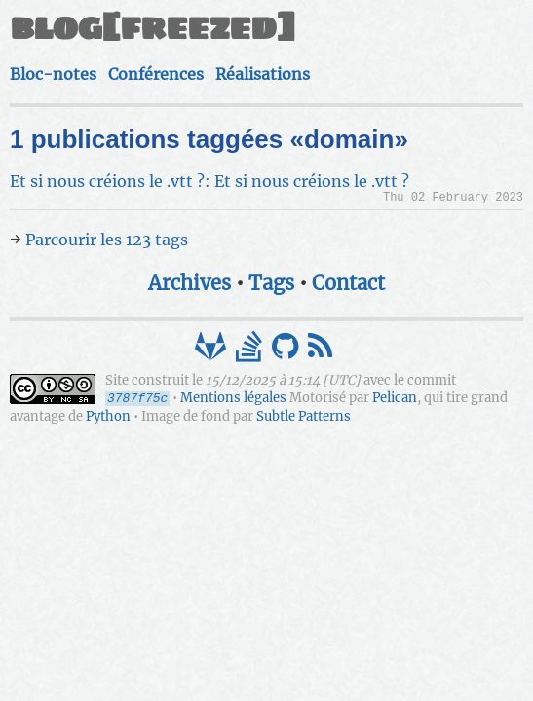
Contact (348, 283)
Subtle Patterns (303, 416)
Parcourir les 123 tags (106, 239)
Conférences (156, 74)
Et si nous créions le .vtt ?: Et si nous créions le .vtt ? (209, 181)
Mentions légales (233, 398)
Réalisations (262, 74)
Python (108, 416)
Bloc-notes (53, 74)
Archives (189, 283)
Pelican (394, 398)
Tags (271, 283)
